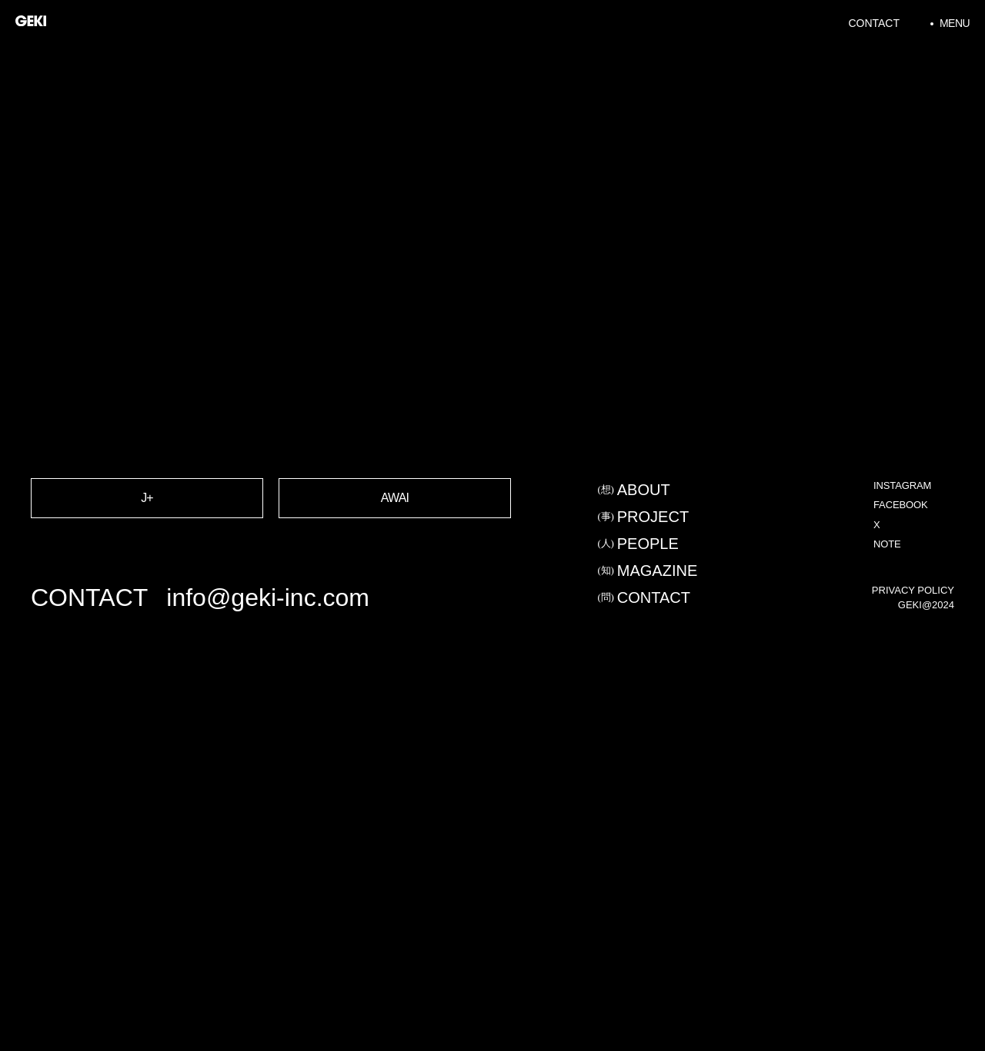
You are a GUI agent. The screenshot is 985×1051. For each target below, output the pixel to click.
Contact (874, 23)
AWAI (395, 533)
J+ (147, 533)
